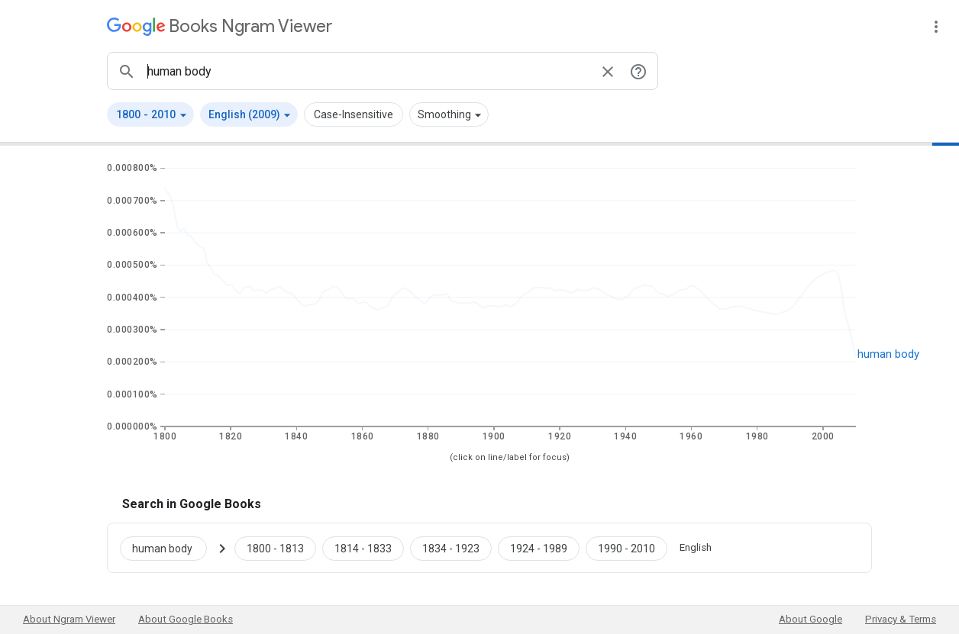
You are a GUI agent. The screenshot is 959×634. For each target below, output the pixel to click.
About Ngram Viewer (69, 619)
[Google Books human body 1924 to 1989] (539, 547)
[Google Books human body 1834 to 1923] (451, 547)
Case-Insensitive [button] (353, 114)
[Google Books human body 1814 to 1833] (363, 547)
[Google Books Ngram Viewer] (219, 26)
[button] (150, 114)
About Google (810, 619)
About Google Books (185, 619)
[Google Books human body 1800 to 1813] (275, 547)
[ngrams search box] (367, 71)
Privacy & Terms (900, 619)
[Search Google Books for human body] (169, 547)
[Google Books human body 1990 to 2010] (626, 547)
